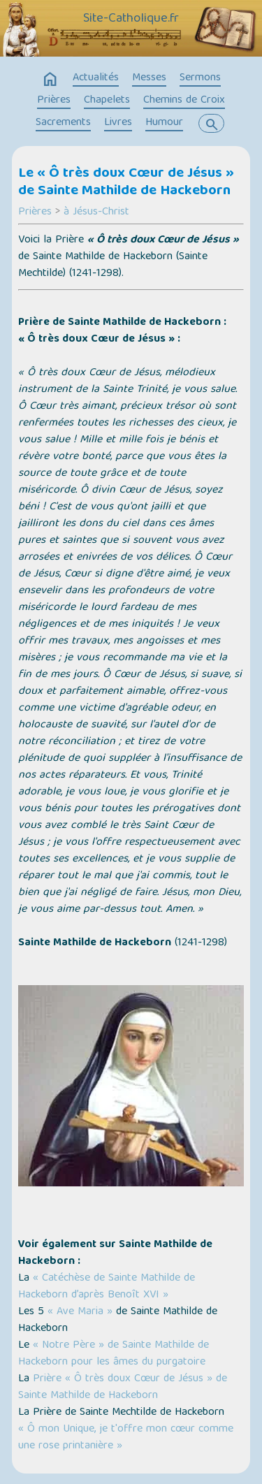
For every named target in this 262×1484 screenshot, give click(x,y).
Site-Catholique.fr (131, 18)
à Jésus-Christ (96, 212)
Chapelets (107, 100)
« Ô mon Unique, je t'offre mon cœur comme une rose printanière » (125, 1438)
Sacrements (63, 123)
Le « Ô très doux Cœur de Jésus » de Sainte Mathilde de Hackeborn (126, 182)
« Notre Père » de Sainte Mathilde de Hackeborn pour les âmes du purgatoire (113, 1354)
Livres (118, 123)
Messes (149, 78)
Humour (164, 123)
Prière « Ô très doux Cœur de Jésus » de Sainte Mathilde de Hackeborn (122, 1387)
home (50, 80)
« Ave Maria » (80, 1312)
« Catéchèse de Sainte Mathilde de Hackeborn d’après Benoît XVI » (106, 1287)
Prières (54, 100)
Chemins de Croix (184, 100)
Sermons (200, 78)
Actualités (96, 78)
